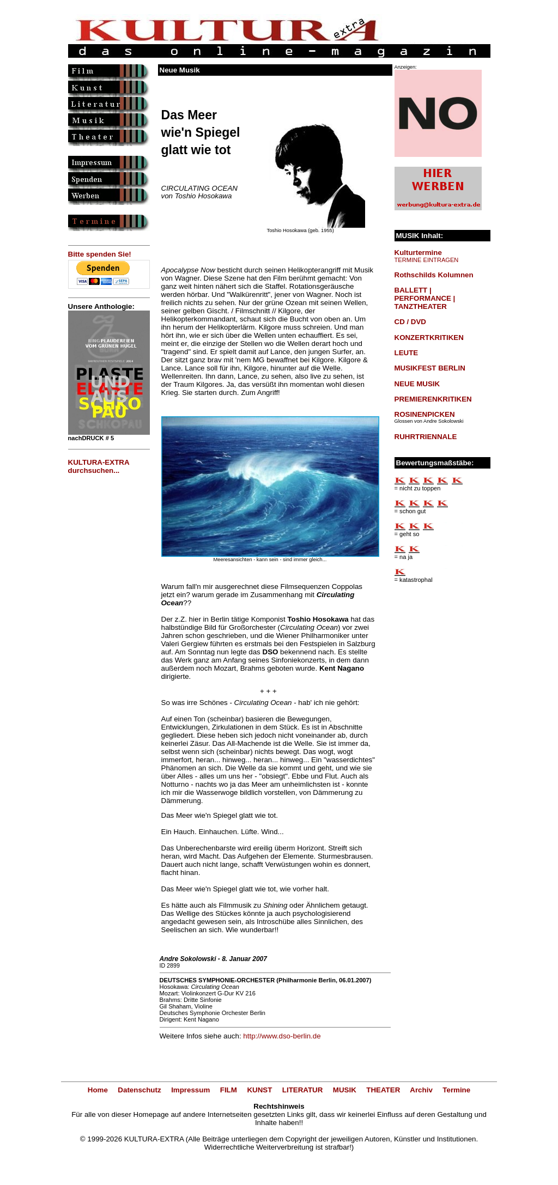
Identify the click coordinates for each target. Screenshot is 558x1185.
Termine (456, 1090)
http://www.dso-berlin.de (281, 1036)
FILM (228, 1090)
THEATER (383, 1090)
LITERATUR (302, 1090)
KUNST (259, 1090)
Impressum (190, 1090)
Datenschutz (139, 1090)
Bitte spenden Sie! (99, 254)
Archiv (421, 1090)
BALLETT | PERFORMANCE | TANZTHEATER (425, 298)
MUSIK (344, 1090)
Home (98, 1090)
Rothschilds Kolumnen (434, 275)
